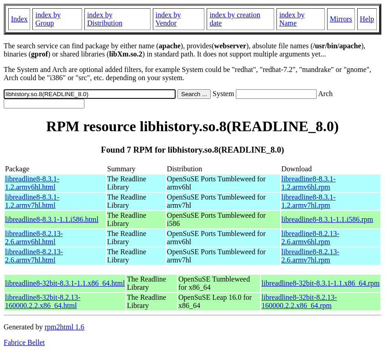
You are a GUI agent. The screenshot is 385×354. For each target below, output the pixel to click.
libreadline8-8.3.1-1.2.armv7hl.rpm (308, 201)
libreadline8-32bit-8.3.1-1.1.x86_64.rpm (320, 283)
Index (19, 19)
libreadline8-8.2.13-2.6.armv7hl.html (34, 256)
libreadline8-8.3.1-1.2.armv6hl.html (32, 183)
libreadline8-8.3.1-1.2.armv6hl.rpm (308, 183)
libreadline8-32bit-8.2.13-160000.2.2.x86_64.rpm (299, 301)
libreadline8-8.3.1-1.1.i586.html (52, 219)
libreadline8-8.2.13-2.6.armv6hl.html (34, 238)
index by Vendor (168, 19)
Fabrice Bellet (24, 342)
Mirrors (341, 19)
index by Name (292, 19)
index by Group (48, 19)
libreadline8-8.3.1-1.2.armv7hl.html (32, 201)
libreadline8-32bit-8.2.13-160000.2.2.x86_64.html (42, 301)
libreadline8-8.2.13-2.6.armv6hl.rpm (310, 238)
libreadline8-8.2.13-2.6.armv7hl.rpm (310, 256)
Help (367, 19)
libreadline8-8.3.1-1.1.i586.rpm (327, 219)
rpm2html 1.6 (64, 327)
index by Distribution (104, 19)
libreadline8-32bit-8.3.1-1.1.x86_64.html (65, 283)
